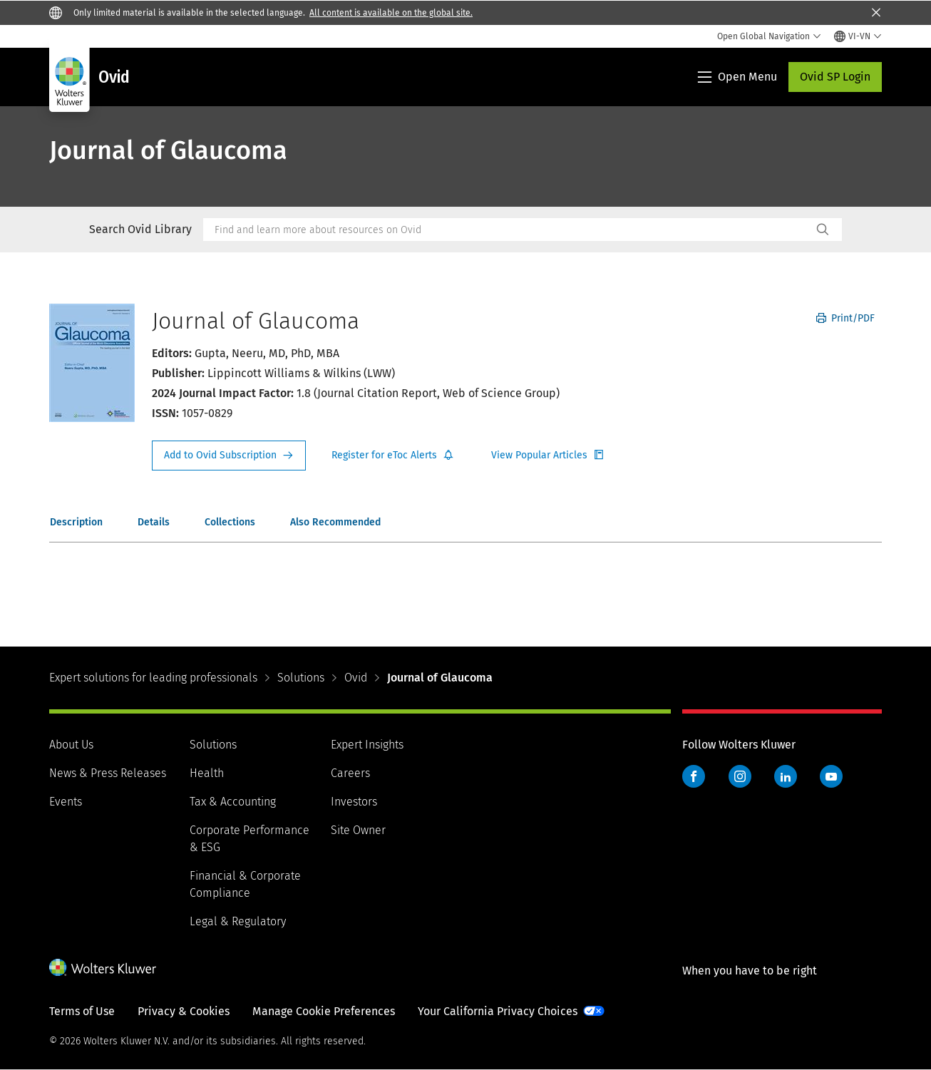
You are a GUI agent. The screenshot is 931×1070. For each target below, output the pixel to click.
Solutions (300, 677)
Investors (354, 801)
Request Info (229, 455)
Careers (350, 773)
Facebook (693, 776)
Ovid (355, 677)
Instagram (740, 776)
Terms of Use (82, 1011)
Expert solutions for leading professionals (153, 677)
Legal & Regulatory (238, 921)
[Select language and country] (858, 36)
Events (65, 801)
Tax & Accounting (233, 801)
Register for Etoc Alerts (392, 455)
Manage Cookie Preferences (323, 1011)
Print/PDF (845, 318)
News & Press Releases (107, 773)
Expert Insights (367, 744)
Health (207, 773)
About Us (71, 744)
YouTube (831, 776)
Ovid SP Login (835, 76)
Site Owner (358, 830)
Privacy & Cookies (184, 1011)
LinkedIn (785, 776)
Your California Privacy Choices (497, 1011)
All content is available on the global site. (391, 13)
